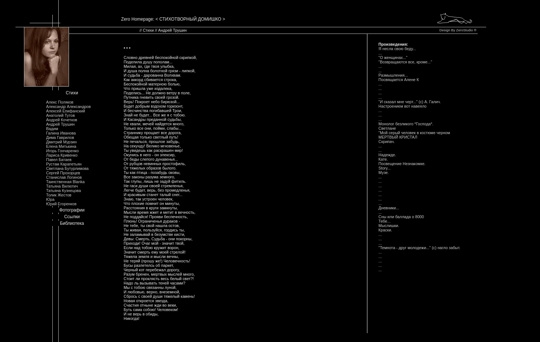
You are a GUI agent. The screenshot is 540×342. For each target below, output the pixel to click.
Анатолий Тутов (60, 115)
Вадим (52, 128)
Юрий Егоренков (61, 204)
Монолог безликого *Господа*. (406, 124)
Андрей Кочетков (61, 120)
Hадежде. (387, 155)
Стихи (72, 92)
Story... (384, 168)
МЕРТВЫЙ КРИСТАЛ (397, 137)
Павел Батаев (59, 159)
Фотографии (72, 210)
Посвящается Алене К (398, 79)
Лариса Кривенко (61, 155)
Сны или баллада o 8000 (401, 216)
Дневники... (388, 208)
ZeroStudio (464, 30)
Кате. (383, 159)
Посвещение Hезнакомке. (401, 163)
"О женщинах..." (393, 57)
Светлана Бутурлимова (67, 168)
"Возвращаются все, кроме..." (405, 62)
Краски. (385, 230)
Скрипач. (386, 141)
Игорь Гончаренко (62, 151)
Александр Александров (68, 106)
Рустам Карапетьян (64, 164)
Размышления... (393, 75)
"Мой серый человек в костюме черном (414, 132)
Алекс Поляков (59, 102)
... (380, 53)
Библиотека (72, 223)
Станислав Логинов (64, 177)
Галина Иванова (61, 133)
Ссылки (72, 216)
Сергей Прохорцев (63, 173)
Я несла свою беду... (397, 48)
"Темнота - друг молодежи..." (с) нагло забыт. (419, 247)
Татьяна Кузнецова (63, 190)
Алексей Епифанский (65, 111)
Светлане (387, 128)
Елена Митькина (61, 146)
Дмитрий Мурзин (61, 142)
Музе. (383, 172)
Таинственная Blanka (65, 181)
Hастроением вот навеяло (402, 106)
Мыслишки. (388, 225)
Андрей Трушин (60, 124)
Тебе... (384, 221)
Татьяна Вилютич (62, 186)
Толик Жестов (58, 195)
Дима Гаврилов (60, 137)
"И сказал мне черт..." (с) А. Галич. (409, 102)
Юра (50, 199)
